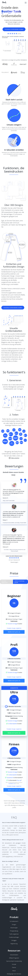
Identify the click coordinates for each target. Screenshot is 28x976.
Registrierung (14, 943)
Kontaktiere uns (12, 783)
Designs (14, 924)
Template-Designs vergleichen (14, 628)
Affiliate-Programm (14, 958)
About (14, 971)
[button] (25, 2)
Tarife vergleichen (14, 934)
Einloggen (14, 940)
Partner (14, 967)
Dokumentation (14, 955)
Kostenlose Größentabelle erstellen (14, 29)
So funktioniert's (14, 921)
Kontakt (14, 964)
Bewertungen (14, 928)
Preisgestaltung (14, 931)
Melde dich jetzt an (14, 632)
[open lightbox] (14, 458)
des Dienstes (14, 974)
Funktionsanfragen (14, 937)
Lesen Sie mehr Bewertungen (14, 556)
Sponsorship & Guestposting (14, 961)
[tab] (6, 582)
